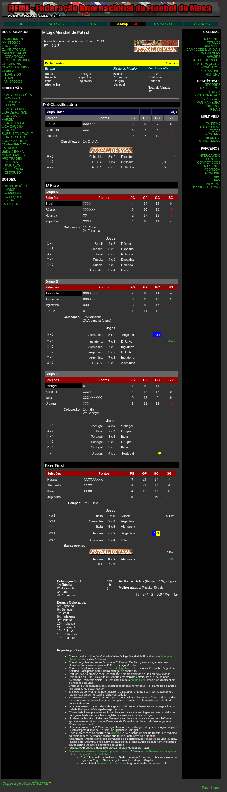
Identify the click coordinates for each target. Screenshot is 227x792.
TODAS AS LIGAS (14, 140)
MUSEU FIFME (209, 141)
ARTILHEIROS (210, 88)
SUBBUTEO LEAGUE (17, 133)
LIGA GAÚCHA (12, 126)
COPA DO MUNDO (15, 67)
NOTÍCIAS (56, 24)
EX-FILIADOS (11, 204)
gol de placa (138, 679)
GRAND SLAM (210, 53)
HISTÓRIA (213, 74)
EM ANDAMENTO (14, 39)
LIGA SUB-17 (11, 116)
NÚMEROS (212, 106)
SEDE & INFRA (13, 151)
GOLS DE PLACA (207, 95)
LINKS (91, 24)
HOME (21, 24)
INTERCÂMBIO (209, 155)
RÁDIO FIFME (210, 127)
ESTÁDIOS (10, 148)
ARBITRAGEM (12, 158)
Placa (171, 341)
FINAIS (215, 109)
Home (215, 787)
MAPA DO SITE (165, 24)
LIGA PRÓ (9, 130)
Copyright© (25, 783)
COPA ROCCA (14, 56)
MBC (216, 176)
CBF (10, 200)
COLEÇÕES (13, 197)
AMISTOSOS (11, 42)
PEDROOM (212, 169)
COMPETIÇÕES (208, 162)
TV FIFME (213, 123)
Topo (206, 787)
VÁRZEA (8, 119)
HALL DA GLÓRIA (207, 63)
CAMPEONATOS (14, 53)
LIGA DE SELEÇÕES (17, 94)
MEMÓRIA (212, 138)
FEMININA (12, 102)
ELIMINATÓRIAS (14, 49)
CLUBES (8, 71)
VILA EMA (213, 184)
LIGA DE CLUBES (14, 109)
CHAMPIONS (11, 63)
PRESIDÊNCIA (12, 169)
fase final (116, 733)
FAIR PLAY (12, 165)
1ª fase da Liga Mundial (120, 668)
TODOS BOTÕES (14, 186)
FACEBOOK (201, 24)
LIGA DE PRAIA (13, 123)
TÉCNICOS (212, 159)
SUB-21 (9, 105)
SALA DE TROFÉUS (206, 60)
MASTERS (12, 98)
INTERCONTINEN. (17, 60)
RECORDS (212, 84)
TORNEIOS (10, 46)
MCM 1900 (212, 173)
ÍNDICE (9, 189)
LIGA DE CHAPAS (14, 137)
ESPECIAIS (12, 193)
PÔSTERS (212, 134)
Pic (171, 559)
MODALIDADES (13, 155)
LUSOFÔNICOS (208, 67)
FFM (217, 180)
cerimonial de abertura (112, 763)
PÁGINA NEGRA (208, 102)
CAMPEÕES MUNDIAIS (203, 49)
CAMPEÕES (211, 46)
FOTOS (215, 130)
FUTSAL (8, 78)
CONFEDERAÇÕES (16, 144)
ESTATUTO (12, 172)
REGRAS (11, 162)
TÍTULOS (213, 42)
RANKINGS (212, 39)
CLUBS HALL (210, 71)
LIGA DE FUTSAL (14, 112)
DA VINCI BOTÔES (206, 187)
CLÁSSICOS (211, 99)
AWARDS (213, 56)
